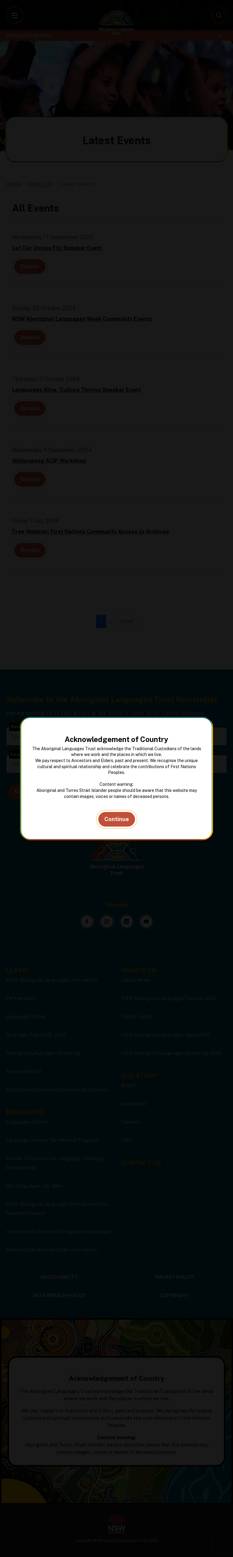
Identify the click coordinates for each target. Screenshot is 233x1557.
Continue (116, 819)
